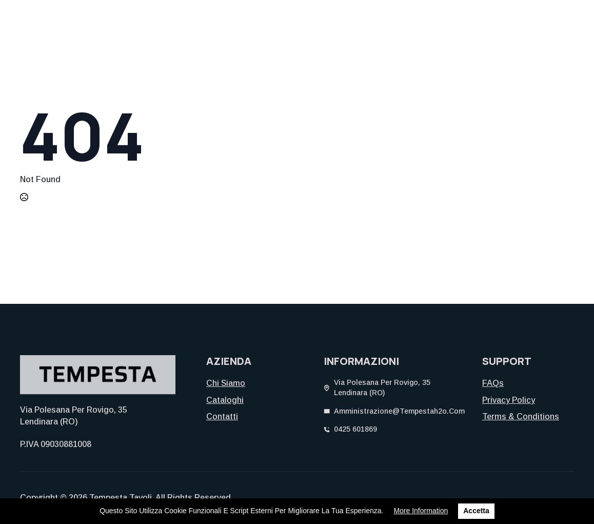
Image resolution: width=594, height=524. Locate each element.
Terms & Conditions (520, 416)
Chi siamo (225, 383)
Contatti (222, 416)
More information (420, 511)
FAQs (493, 383)
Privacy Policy (508, 400)
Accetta (476, 511)
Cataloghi (225, 400)
